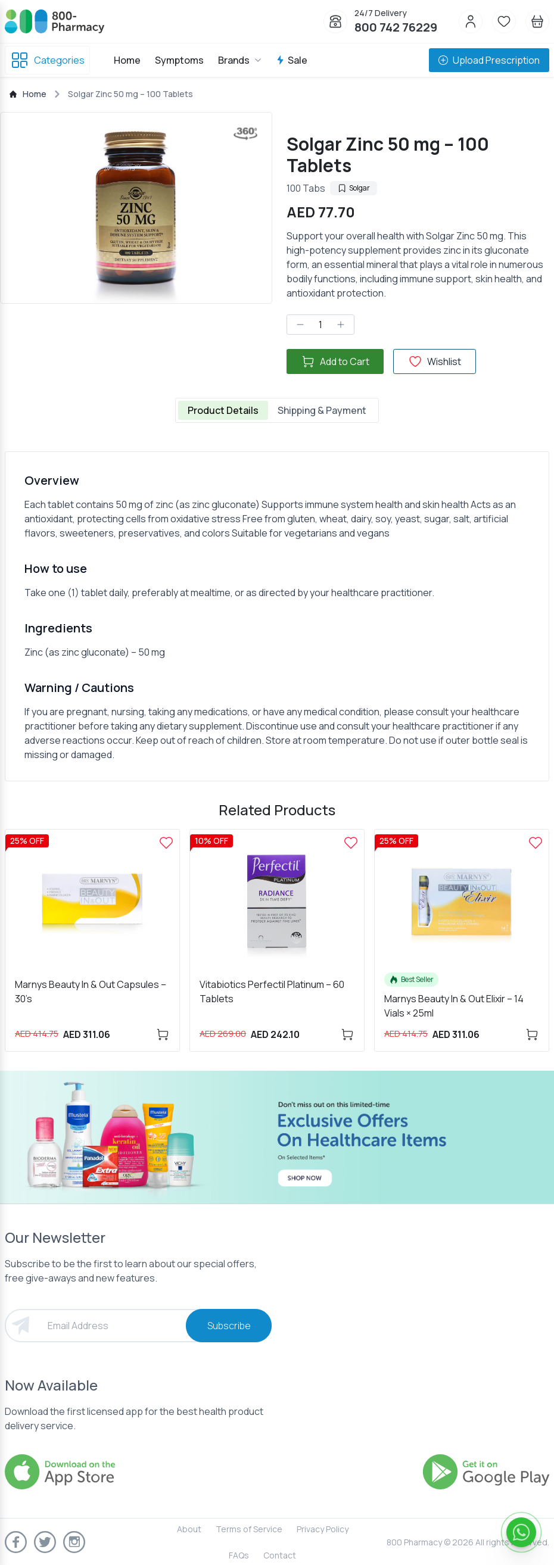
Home (127, 60)
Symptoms (179, 60)
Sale (291, 60)
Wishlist (434, 361)
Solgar (353, 188)
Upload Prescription (489, 60)
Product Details (223, 410)
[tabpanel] (277, 616)
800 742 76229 (395, 27)
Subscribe (229, 1325)
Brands (240, 60)
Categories (47, 60)
